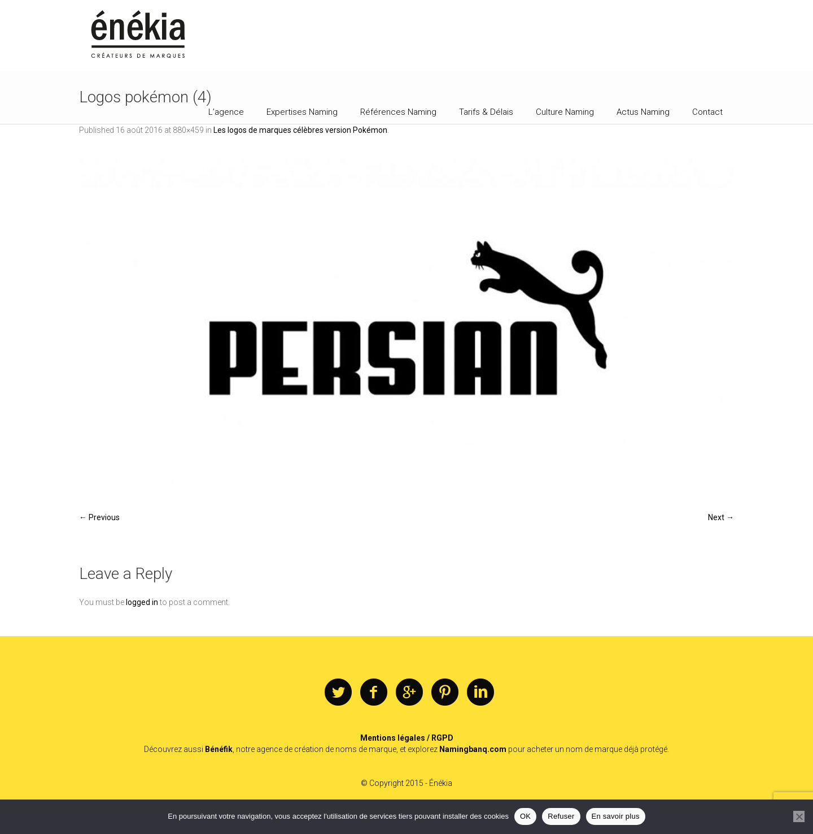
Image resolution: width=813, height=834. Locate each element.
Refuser (561, 816)
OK (525, 816)
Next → (721, 517)
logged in (142, 602)
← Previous (99, 517)
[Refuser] (799, 816)
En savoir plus (616, 816)
